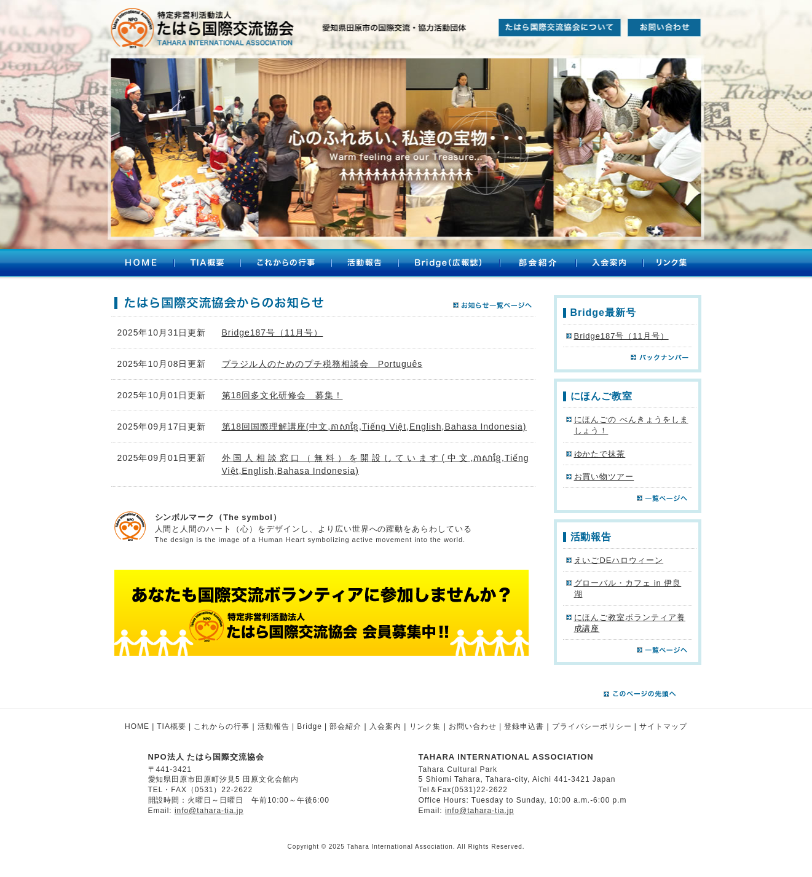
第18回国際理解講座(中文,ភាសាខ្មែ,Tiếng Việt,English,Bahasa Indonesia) (374, 426)
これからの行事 (285, 264)
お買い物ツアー (604, 476)
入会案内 (609, 264)
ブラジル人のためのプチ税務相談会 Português (322, 364)
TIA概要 (207, 264)
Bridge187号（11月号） (272, 332)
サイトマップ (663, 726)
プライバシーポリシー (592, 726)
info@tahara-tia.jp (209, 810)
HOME (141, 264)
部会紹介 (538, 264)
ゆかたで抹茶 (600, 453)
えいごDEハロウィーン (619, 560)
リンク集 (673, 264)
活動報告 (364, 264)
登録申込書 (524, 726)
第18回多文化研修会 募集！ (282, 395)
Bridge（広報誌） (449, 264)
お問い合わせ (473, 726)
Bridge (309, 726)
